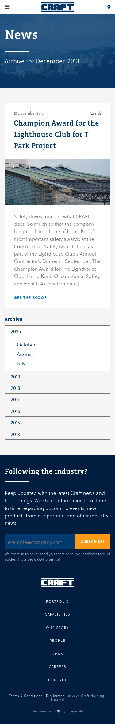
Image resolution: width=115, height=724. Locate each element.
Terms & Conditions (25, 695)
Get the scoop (30, 297)
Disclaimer (55, 695)
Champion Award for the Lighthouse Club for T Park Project (56, 134)
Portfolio (57, 601)
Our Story (57, 627)
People (57, 640)
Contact (57, 679)
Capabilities (58, 614)
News (57, 653)
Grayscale (75, 711)
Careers (58, 666)
